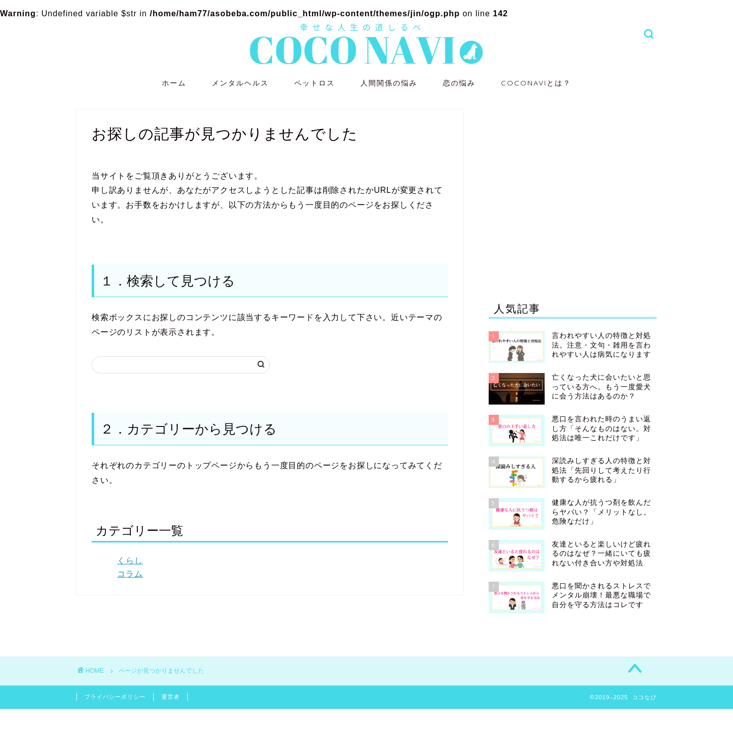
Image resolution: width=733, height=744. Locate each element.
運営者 (170, 697)
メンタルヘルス (240, 83)
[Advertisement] (573, 194)
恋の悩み (459, 83)
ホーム (174, 83)
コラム (130, 573)
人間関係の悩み (388, 83)
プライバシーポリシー (115, 697)
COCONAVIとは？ (536, 83)
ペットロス (314, 83)
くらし (130, 560)
